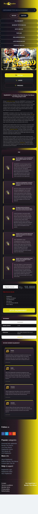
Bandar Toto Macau (7, 445)
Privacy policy (5, 489)
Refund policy (5, 491)
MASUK (14, 15)
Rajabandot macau (7, 449)
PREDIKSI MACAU (19, 45)
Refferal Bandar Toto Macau (9, 461)
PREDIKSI (19, 85)
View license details (8, 292)
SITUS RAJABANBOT (21, 310)
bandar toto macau (11, 101)
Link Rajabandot (6, 453)
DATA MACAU (19, 29)
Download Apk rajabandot (9, 443)
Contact (3, 483)
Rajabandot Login (6, 469)
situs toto (33, 114)
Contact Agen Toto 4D (8, 463)
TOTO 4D (19, 33)
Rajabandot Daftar (6, 471)
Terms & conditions (7, 485)
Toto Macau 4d (5, 451)
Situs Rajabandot (6, 473)
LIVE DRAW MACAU (19, 41)
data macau (22, 142)
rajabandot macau (14, 129)
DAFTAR (23, 15)
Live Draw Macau (6, 447)
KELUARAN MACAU (19, 37)
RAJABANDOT (19, 21)
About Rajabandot (6, 459)
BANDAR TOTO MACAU (19, 25)
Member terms (5, 487)
